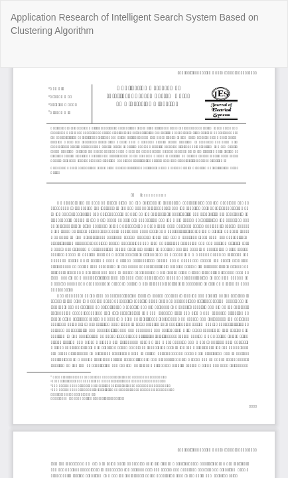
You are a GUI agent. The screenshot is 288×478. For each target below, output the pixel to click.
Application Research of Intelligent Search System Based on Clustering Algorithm (135, 24)
